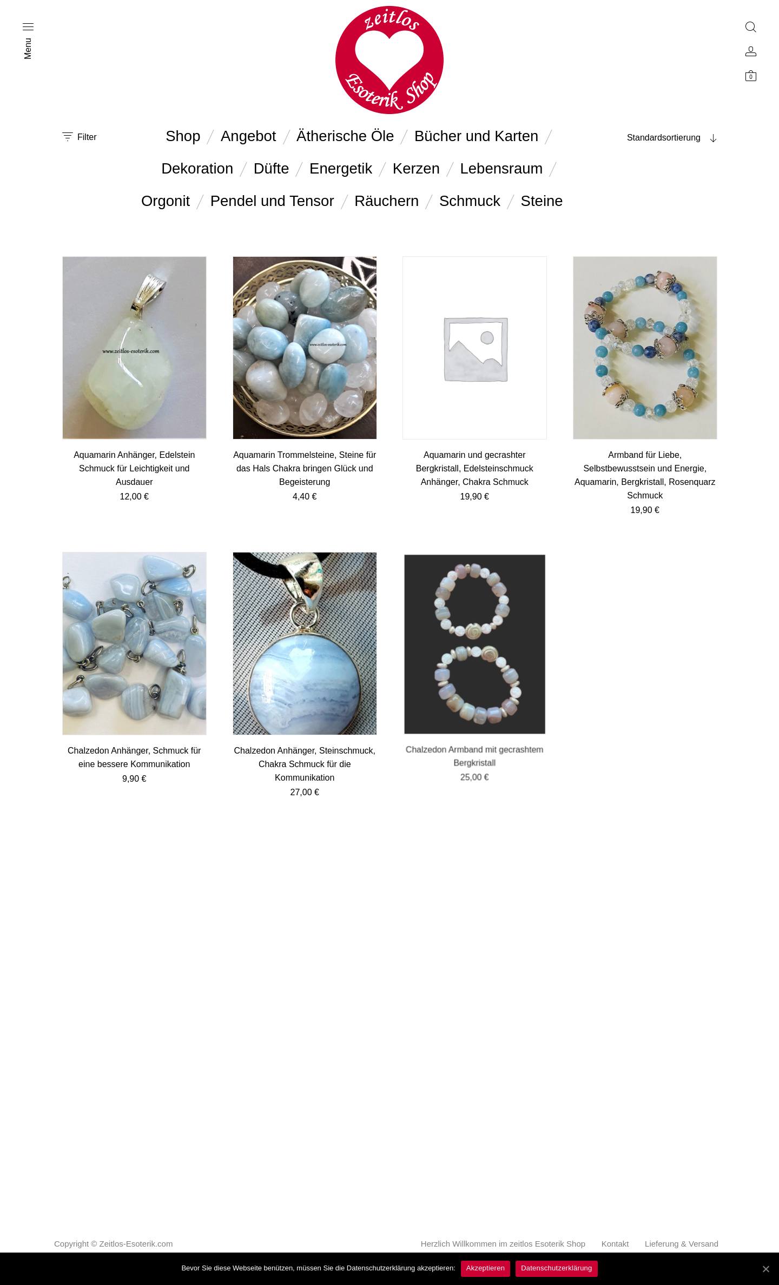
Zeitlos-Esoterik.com (136, 1243)
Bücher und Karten (476, 136)
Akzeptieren (485, 1268)
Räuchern (386, 200)
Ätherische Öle (345, 136)
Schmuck (469, 200)
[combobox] (649, 137)
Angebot (248, 136)
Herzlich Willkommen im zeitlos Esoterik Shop (503, 1243)
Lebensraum (501, 168)
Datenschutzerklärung (556, 1268)
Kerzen (416, 168)
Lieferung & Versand (681, 1243)
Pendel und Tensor (272, 200)
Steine (542, 200)
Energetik (340, 168)
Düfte (271, 168)
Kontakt (615, 1243)
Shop (183, 136)
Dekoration (197, 168)
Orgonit (165, 200)
